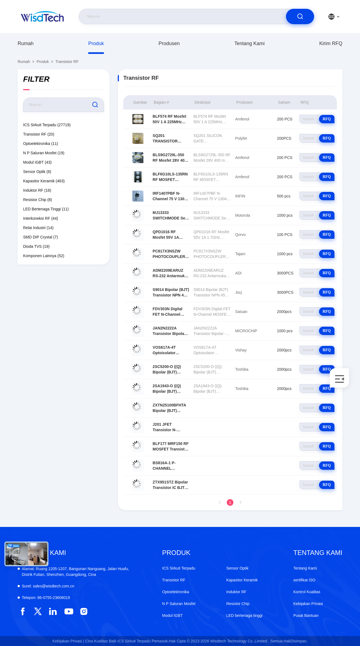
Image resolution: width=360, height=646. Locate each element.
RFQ (327, 119)
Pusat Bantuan (306, 615)
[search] (300, 16)
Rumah (26, 43)
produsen (169, 43)
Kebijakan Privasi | (68, 641)
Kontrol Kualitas (306, 592)
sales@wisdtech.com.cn (48, 586)
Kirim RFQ (330, 43)
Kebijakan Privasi (308, 603)
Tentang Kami (249, 43)
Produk (96, 43)
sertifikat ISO (304, 580)
